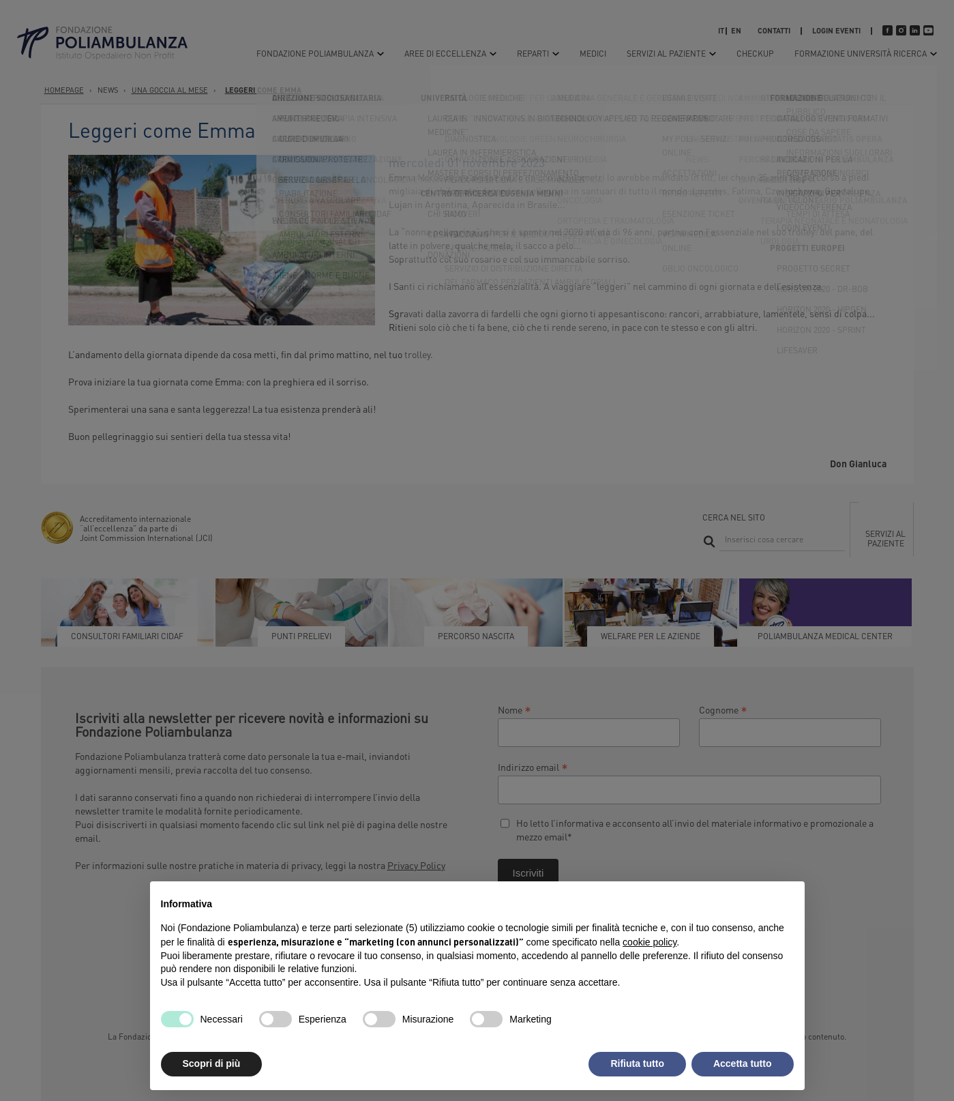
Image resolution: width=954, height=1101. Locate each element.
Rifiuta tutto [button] (637, 1063)
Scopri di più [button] (212, 1063)
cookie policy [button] (649, 942)
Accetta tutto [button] (742, 1063)
